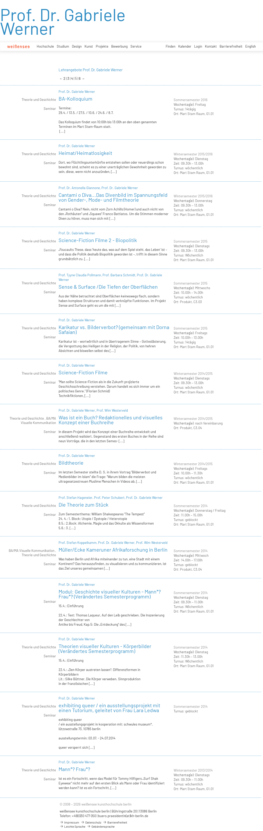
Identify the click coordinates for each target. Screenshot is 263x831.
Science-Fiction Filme (83, 372)
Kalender (184, 46)
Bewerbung (119, 46)
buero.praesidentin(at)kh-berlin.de (123, 816)
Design (77, 46)
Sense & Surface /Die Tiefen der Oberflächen (108, 287)
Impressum (69, 822)
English (250, 46)
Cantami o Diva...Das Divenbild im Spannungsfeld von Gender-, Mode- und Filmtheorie (113, 197)
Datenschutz (91, 822)
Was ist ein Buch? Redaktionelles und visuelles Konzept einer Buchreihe (111, 419)
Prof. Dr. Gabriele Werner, (78, 410)
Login (198, 46)
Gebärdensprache (101, 826)
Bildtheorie (71, 462)
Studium (63, 46)
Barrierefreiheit (231, 46)
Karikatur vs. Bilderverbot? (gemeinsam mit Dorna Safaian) (114, 329)
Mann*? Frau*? (74, 769)
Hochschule (45, 46)
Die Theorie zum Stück (83, 504)
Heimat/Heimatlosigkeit (85, 153)
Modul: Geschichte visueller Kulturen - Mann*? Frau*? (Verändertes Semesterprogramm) (110, 593)
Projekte (102, 46)
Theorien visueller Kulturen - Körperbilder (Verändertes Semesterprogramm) (105, 648)
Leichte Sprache (72, 826)
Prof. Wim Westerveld (112, 410)
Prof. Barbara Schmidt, (119, 275)
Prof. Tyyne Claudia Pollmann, (80, 275)
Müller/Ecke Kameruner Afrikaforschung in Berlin (113, 549)
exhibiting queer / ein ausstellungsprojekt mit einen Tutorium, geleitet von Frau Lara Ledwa (109, 707)
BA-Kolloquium (75, 98)
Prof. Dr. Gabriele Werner (77, 92)
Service (136, 46)
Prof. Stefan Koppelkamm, (78, 543)
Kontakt (211, 46)
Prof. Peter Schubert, (110, 498)
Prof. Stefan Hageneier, (76, 498)
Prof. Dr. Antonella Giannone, (80, 188)
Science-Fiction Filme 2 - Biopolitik (98, 240)
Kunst (88, 46)
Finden (170, 46)
